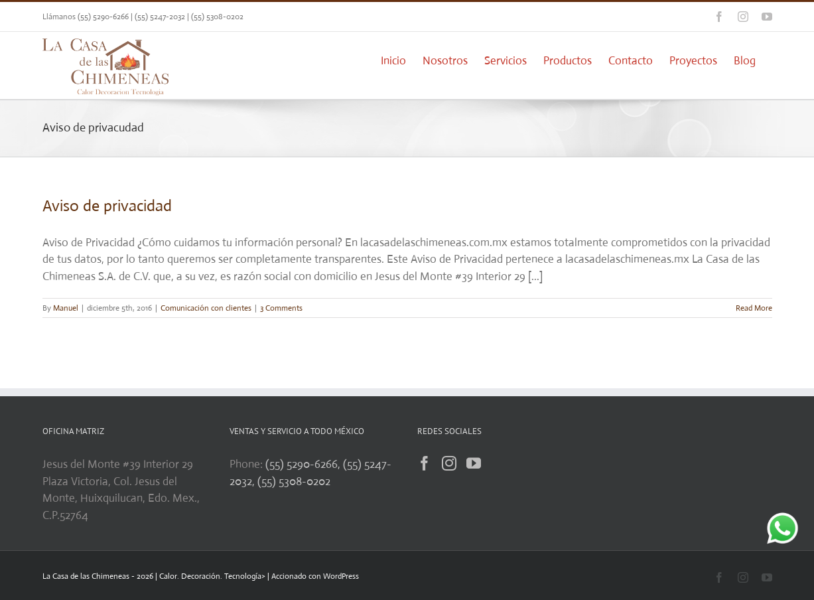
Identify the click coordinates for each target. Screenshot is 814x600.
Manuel (65, 308)
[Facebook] (424, 463)
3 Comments (281, 308)
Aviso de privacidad (107, 206)
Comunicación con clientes (206, 308)
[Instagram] (449, 463)
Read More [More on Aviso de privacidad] (754, 308)
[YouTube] (473, 463)
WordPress (341, 576)
